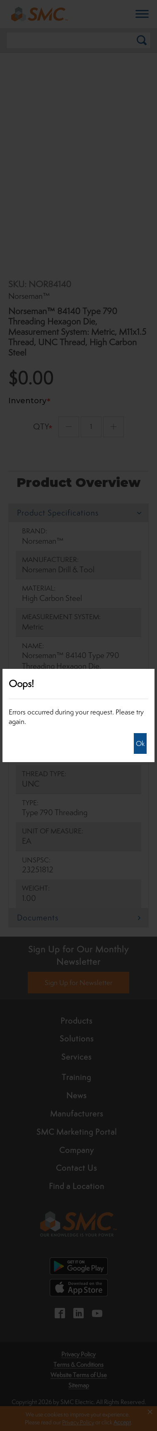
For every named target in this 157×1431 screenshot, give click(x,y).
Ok (140, 743)
